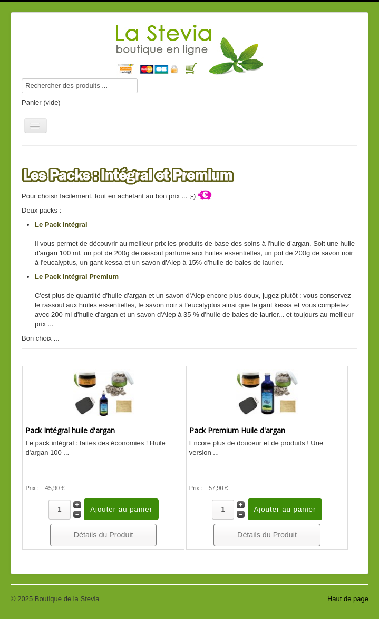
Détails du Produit (103, 535)
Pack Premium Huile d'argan (237, 430)
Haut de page (347, 599)
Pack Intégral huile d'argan (70, 430)
